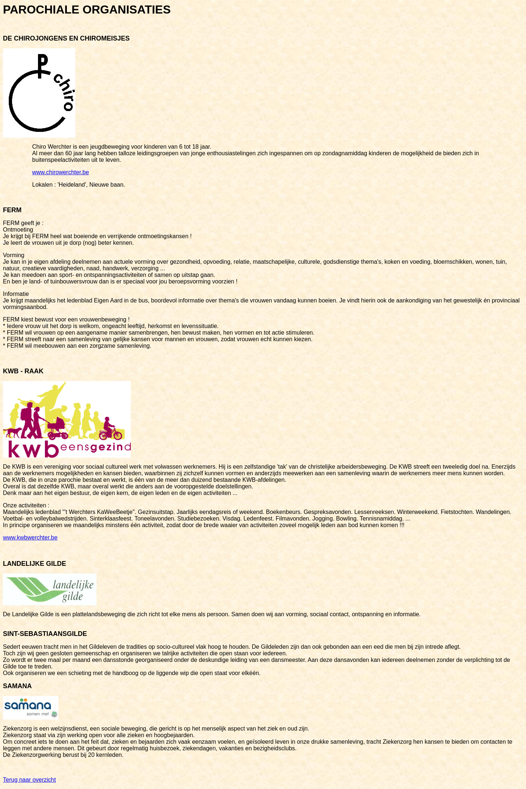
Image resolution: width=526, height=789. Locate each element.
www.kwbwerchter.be (30, 537)
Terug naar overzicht (29, 780)
